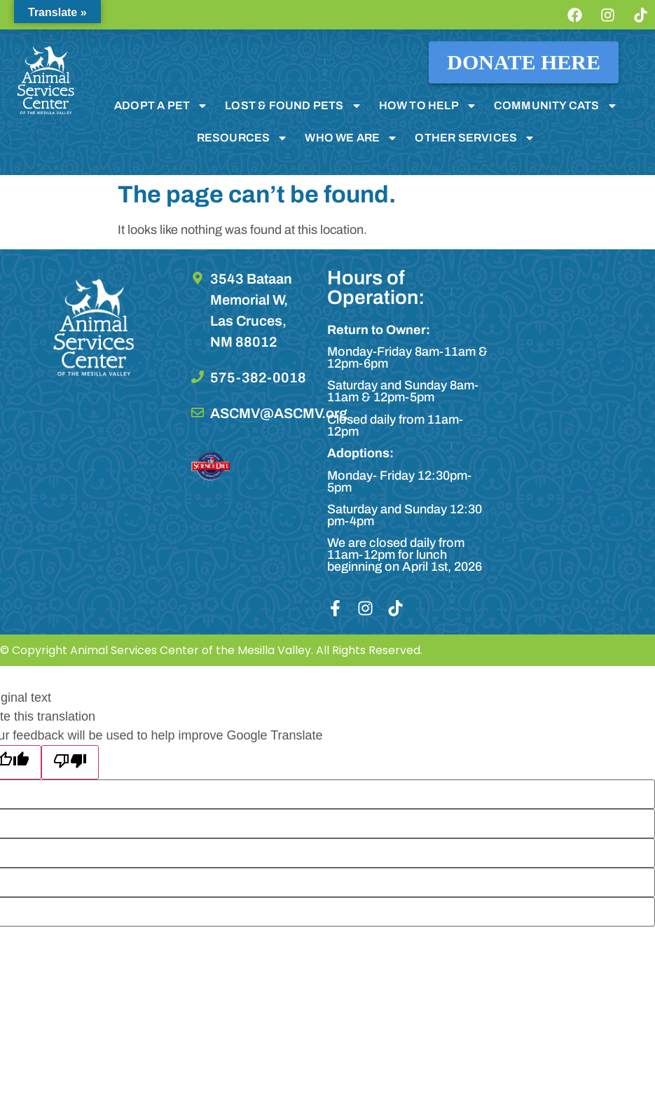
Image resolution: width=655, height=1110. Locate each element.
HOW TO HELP (428, 105)
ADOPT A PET (161, 105)
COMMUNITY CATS (556, 105)
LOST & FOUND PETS (293, 105)
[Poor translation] (70, 762)
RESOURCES (243, 138)
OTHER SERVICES (475, 138)
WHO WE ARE (351, 138)
